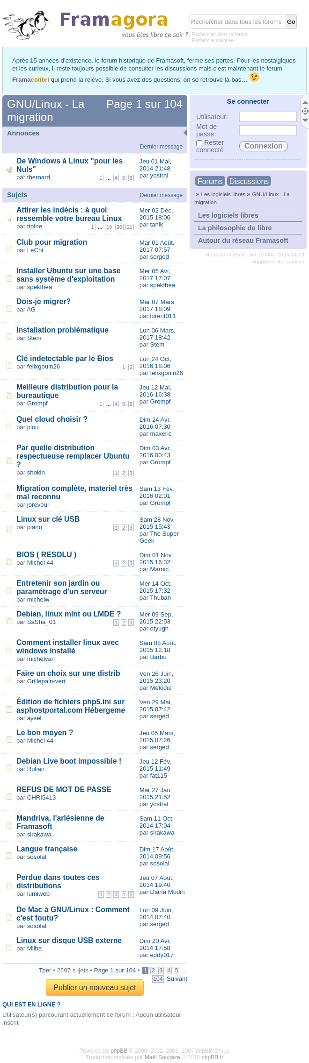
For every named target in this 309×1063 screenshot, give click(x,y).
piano (34, 527)
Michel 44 (40, 562)
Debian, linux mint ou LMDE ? (68, 614)
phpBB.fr (212, 1057)
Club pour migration (51, 242)
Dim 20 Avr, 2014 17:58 (155, 944)
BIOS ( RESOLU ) (46, 555)
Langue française (46, 849)
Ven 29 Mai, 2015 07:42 (156, 706)
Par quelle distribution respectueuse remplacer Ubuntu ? (73, 456)
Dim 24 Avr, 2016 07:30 (155, 423)
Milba (34, 948)
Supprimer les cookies (277, 261)
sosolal (36, 856)
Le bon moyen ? (44, 733)
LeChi (35, 250)
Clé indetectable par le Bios (64, 358)
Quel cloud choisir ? (52, 419)
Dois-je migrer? (43, 301)
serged (159, 256)
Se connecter (248, 101)
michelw (38, 599)
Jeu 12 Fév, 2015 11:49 (155, 765)
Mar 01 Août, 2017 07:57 (157, 246)
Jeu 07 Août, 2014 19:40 (157, 881)
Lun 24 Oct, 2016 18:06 (155, 362)
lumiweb (38, 893)
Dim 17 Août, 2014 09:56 (157, 853)
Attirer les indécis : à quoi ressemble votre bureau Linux (69, 214)
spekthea (39, 287)
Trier (45, 970)
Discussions (249, 181)
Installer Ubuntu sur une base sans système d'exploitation (68, 275)
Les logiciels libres (223, 194)
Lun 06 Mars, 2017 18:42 (158, 334)
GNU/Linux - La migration (45, 110)
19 (109, 227)
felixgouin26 (43, 366)
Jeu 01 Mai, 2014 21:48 (155, 165)
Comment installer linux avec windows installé (67, 646)
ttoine (34, 226)
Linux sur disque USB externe (69, 940)
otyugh (159, 628)
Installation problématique (62, 330)
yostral (159, 175)
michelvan (41, 658)
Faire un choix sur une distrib (68, 673)
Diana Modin (167, 891)
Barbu (158, 656)
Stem (34, 337)
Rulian (35, 768)
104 (158, 979)
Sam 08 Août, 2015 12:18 (158, 646)
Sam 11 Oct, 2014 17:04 (157, 822)
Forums (210, 181)
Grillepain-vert (46, 681)
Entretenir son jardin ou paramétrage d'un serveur (61, 587)
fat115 (159, 775)
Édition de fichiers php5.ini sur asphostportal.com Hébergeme (70, 706)
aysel (34, 718)
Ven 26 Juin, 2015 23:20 (157, 677)
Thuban (160, 597)
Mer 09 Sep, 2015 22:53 (156, 618)
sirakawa (39, 834)
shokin (36, 472)
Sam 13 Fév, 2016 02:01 (157, 492)
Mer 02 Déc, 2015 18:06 (156, 214)
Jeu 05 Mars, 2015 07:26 (157, 737)
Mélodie (161, 687)
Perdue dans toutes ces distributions (58, 881)
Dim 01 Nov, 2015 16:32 (156, 559)
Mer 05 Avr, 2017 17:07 (155, 275)
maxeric (161, 433)
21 (129, 227)
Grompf (37, 403)
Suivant (177, 978)
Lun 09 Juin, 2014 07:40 (156, 914)
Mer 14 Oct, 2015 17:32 (156, 587)
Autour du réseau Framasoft (243, 240)
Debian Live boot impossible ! (68, 761)
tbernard (38, 177)
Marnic (159, 569)
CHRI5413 (41, 797)
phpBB (118, 1051)
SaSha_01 (41, 621)
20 (119, 227)
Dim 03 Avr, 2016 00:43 (155, 452)
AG (31, 309)
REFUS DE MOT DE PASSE (63, 790)
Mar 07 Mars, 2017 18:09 (158, 305)
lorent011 (163, 315)
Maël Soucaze (162, 1057)
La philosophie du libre (235, 228)
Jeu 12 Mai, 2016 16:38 (155, 391)
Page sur (144, 104)
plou (33, 427)
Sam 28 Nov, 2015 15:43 (157, 523)
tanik (156, 224)
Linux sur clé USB (48, 519)
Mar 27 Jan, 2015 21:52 (156, 794)
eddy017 (162, 954)
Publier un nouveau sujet (94, 988)
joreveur (38, 504)
